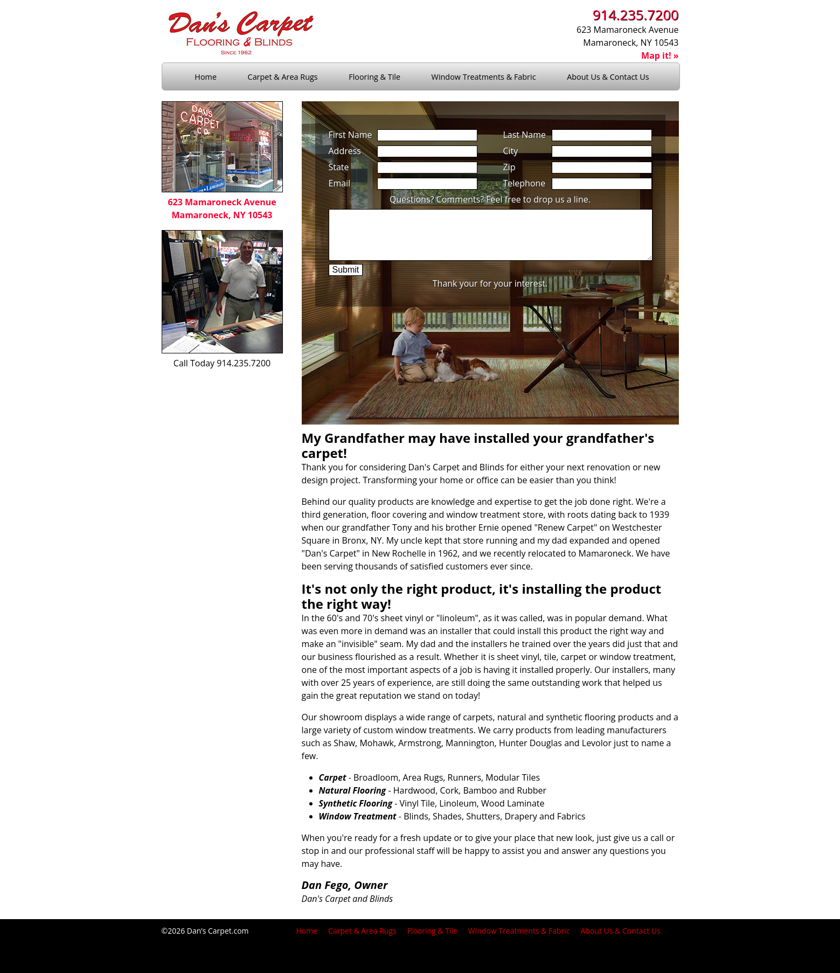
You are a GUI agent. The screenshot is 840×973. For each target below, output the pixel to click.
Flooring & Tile (374, 77)
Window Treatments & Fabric (484, 77)
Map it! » (659, 55)
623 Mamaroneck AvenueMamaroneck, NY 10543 (222, 202)
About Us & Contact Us (609, 77)
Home (206, 77)
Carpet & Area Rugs (283, 77)
